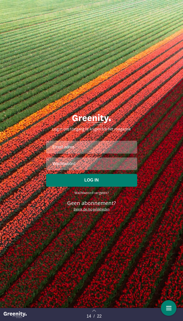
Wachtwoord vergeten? (91, 202)
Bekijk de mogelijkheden (92, 218)
